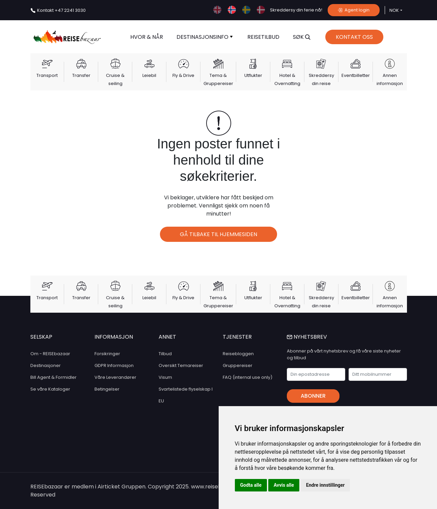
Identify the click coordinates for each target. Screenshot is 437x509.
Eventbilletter (356, 75)
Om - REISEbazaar (50, 353)
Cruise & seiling (115, 79)
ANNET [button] (167, 337)
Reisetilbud (263, 37)
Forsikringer (107, 353)
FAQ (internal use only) (247, 377)
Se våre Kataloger (50, 389)
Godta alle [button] (251, 485)
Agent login (354, 10)
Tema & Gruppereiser (218, 79)
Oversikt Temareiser (181, 365)
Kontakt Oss (354, 37)
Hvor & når (146, 37)
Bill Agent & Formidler (53, 377)
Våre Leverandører (115, 377)
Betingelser (106, 389)
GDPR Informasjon (114, 365)
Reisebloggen (238, 353)
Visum (165, 377)
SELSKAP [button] (41, 337)
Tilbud (165, 353)
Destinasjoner (45, 365)
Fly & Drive (183, 75)
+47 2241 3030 (61, 10)
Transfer (81, 75)
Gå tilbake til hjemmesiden (218, 234)
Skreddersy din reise (321, 79)
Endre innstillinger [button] (325, 485)
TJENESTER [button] (237, 337)
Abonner (313, 396)
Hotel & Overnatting (287, 79)
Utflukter (253, 75)
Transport (47, 75)
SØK (301, 37)
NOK (394, 10)
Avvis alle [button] (284, 485)
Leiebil (149, 75)
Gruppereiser (237, 365)
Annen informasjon (390, 79)
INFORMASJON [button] (113, 337)
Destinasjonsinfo (204, 37)
